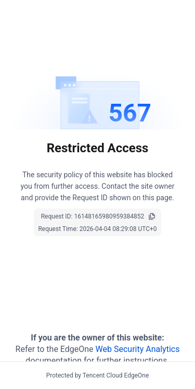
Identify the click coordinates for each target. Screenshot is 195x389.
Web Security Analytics (138, 349)
